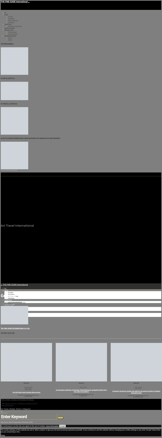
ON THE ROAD (12, 32)
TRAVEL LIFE (8, 30)
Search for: (4, 413)
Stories (10, 39)
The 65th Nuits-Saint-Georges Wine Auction (26, 392)
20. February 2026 (138, 396)
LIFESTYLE (8, 24)
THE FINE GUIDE (36, 216)
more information (52, 426)
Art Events (11, 22)
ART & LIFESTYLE (13, 20)
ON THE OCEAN (13, 34)
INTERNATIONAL (10, 36)
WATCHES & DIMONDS (15, 26)
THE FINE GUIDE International (14, 2)
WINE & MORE (9, 28)
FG (5, 13)
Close (3, 435)
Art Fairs (10, 16)
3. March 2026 (83, 395)
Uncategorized (28, 387)
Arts (6, 15)
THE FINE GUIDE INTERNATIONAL (17, 400)
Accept (62, 426)
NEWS (10, 38)
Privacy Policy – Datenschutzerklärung (20, 403)
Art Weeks (11, 18)
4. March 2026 (28, 396)
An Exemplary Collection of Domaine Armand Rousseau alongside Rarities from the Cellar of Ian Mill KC (81, 391)
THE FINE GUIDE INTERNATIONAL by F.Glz (14, 302)
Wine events (28, 389)
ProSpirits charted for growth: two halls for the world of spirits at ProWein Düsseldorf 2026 (136, 392)
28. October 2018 (9, 303)
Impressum (8, 405)
